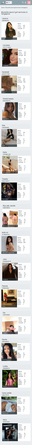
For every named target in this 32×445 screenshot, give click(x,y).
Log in (25, 2)
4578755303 (6, 422)
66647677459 (6, 74)
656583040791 (7, 261)
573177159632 (7, 47)
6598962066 (5, 288)
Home (3, 7)
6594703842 (6, 315)
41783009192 (6, 234)
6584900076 (6, 368)
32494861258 (6, 154)
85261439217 (6, 181)
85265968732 (6, 101)
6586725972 (5, 395)
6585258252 (5, 341)
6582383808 (5, 127)
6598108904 (6, 208)
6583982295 (5, 20)
